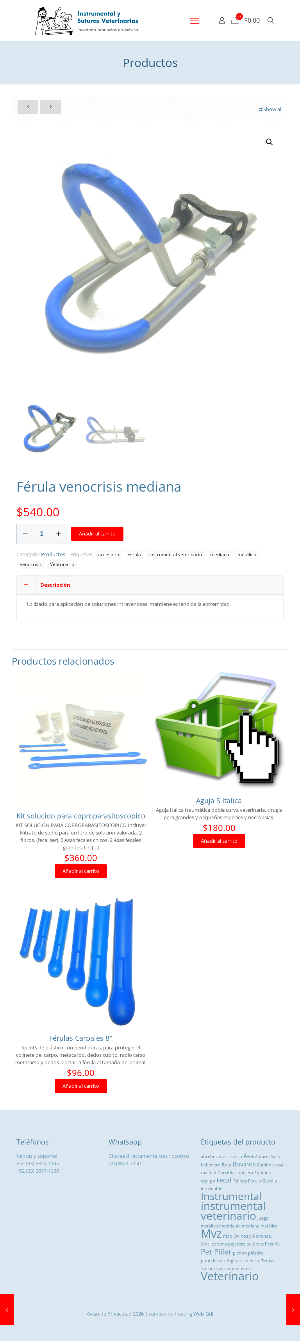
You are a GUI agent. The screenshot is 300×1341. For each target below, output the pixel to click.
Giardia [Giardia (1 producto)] (269, 1181)
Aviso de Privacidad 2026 (115, 1313)
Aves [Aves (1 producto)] (275, 1156)
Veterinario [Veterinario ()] (230, 1276)
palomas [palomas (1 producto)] (255, 1244)
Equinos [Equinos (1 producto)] (262, 1172)
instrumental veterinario (175, 554)
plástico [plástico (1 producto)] (256, 1253)
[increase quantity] (58, 534)
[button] (270, 142)
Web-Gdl (203, 1313)
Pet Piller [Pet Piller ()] (216, 1251)
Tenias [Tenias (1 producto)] (267, 1260)
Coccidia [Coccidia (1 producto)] (226, 1172)
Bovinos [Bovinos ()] (244, 1164)
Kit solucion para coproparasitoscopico (80, 815)
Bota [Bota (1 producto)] (226, 1165)
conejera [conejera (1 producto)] (244, 1172)
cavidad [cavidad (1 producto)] (208, 1172)
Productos (53, 554)
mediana (219, 554)
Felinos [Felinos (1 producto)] (239, 1181)
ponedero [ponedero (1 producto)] (211, 1260)
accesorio (108, 554)
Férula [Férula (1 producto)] (254, 1181)
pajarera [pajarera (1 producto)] (236, 1244)
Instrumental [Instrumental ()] (231, 1196)
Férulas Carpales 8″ (80, 1038)
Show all (270, 109)
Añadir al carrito (97, 533)
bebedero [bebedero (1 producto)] (211, 1165)
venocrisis (31, 564)
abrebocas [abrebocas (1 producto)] (211, 1156)
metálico (247, 554)
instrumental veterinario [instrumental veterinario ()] (233, 1210)
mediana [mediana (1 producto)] (250, 1226)
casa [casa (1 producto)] (279, 1165)
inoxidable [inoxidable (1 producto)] (211, 1188)
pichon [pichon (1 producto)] (240, 1253)
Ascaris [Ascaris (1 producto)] (262, 1156)
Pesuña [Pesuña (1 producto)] (272, 1244)
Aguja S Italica (219, 800)
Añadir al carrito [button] (80, 870)
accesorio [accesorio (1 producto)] (232, 1156)
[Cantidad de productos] (41, 534)
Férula (134, 554)
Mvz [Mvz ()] (211, 1233)
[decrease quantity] (25, 534)
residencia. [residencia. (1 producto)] (249, 1260)
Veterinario (62, 564)
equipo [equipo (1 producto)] (208, 1181)
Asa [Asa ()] (248, 1156)
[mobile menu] (194, 20)
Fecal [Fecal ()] (223, 1180)
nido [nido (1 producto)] (227, 1236)
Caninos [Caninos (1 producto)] (265, 1165)
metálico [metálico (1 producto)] (269, 1226)
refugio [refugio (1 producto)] (229, 1260)
